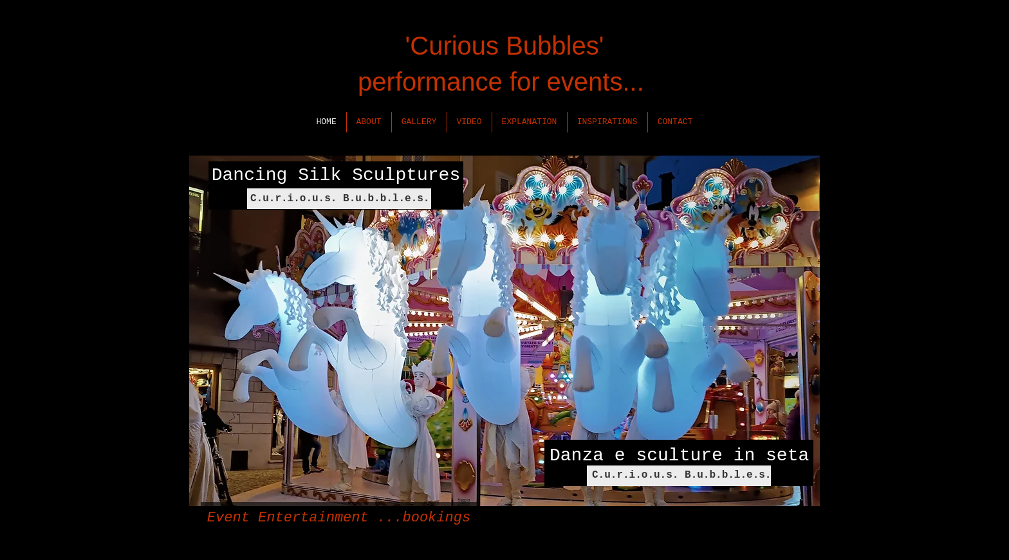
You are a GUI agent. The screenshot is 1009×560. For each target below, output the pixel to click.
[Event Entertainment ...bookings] (339, 518)
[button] (369, 122)
